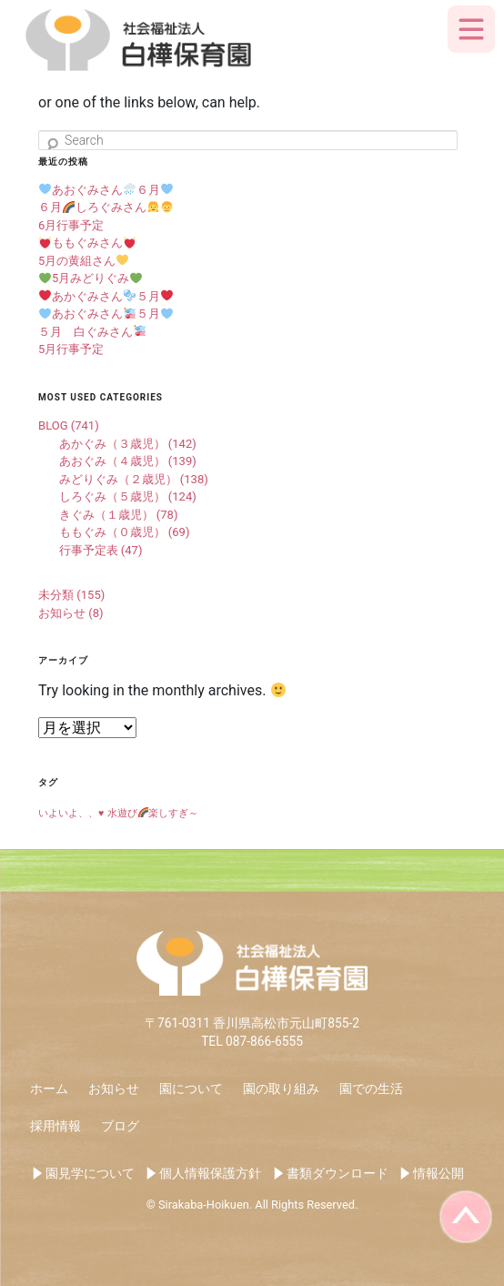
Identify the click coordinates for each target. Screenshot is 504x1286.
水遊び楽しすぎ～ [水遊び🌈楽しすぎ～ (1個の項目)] (152, 813)
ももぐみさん (87, 242)
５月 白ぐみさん (92, 332)
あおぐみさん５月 (106, 313)
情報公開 (438, 1173)
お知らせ (113, 1088)
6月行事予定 (71, 225)
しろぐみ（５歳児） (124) (128, 496)
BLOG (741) (68, 425)
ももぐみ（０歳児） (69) (124, 532)
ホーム (49, 1088)
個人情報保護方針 (210, 1173)
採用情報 (55, 1126)
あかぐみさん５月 (106, 296)
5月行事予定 (71, 349)
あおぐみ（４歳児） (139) (128, 461)
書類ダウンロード (337, 1173)
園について (191, 1088)
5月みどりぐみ (90, 278)
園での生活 (371, 1088)
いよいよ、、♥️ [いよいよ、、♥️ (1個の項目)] (71, 813)
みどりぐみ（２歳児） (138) (133, 479)
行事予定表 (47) (101, 550)
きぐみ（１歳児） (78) (118, 514)
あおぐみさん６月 (106, 190)
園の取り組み (281, 1088)
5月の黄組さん (83, 261)
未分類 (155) (71, 595)
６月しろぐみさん (105, 207)
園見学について (90, 1173)
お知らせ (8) (71, 613)
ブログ (120, 1126)
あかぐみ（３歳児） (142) (128, 444)
